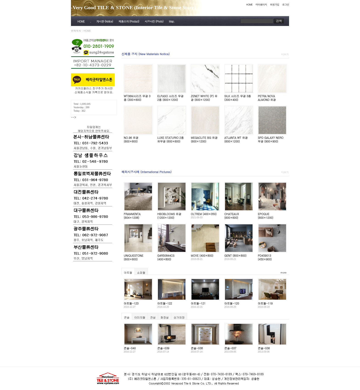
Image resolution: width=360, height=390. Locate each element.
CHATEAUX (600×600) (231, 215)
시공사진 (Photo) (154, 21)
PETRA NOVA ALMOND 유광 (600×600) (267, 99)
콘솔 (126, 317)
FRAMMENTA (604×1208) (132, 215)
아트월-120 (231, 303)
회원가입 (274, 4)
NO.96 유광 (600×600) (131, 139)
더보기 (285, 54)
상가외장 (179, 317)
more (284, 272)
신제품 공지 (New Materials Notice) (145, 54)
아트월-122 (164, 303)
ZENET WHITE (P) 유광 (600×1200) (204, 98)
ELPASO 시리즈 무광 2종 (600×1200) (170, 98)
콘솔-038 (197, 348)
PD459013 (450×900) (265, 257)
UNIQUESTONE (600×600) (133, 257)
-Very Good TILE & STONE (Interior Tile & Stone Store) (133, 7)
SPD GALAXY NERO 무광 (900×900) (270, 139)
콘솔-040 (130, 348)
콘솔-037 (230, 348)
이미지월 (139, 317)
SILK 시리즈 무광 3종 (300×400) (237, 98)
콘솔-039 (163, 348)
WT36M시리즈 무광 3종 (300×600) (137, 98)
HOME (249, 4)
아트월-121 (198, 303)
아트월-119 (265, 303)
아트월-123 (131, 303)
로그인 (285, 4)
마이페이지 (261, 4)
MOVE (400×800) (202, 255)
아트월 (128, 272)
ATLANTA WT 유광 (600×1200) (236, 139)
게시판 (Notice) (104, 21)
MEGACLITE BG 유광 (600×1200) (204, 139)
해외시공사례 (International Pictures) (146, 172)
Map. (171, 21)
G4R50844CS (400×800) (165, 257)
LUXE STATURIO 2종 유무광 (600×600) (170, 139)
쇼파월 (141, 272)
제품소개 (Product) (128, 21)
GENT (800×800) (235, 255)
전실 (153, 317)
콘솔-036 (264, 348)
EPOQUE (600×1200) (265, 215)
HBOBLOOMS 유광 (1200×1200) (169, 215)
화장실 (164, 317)
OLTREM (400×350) (204, 214)
